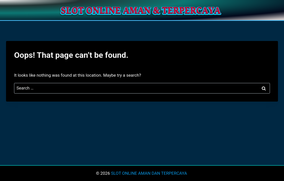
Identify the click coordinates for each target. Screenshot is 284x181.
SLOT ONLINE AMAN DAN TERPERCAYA (149, 173)
